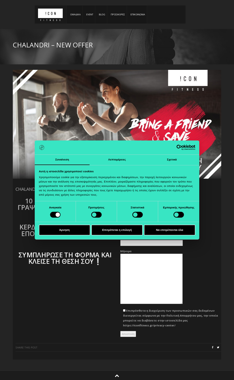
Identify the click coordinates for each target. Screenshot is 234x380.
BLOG (102, 14)
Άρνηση (64, 229)
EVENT (89, 14)
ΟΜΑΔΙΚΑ (75, 14)
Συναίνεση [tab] (62, 159)
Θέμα (151, 240)
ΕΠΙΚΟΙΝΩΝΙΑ (138, 14)
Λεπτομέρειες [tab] (117, 159)
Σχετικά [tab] (172, 159)
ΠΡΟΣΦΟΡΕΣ (118, 14)
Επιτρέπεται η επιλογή (117, 229)
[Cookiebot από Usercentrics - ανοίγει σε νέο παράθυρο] (179, 147)
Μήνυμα (151, 277)
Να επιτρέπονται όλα (169, 229)
